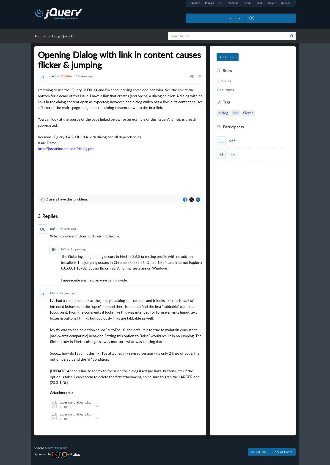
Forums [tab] (234, 18)
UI (220, 3)
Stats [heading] (227, 70)
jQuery (195, 3)
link (236, 112)
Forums (40, 36)
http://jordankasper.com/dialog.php (66, 148)
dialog (223, 112)
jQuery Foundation (55, 448)
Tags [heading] (226, 102)
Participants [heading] (233, 126)
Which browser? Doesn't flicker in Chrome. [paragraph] (85, 236)
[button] (252, 18)
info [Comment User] (63, 249)
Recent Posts (283, 452)
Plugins (209, 3)
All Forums (259, 452)
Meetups (233, 3)
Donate (285, 3)
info (53, 76)
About (271, 3)
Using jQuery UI (63, 36)
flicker (248, 112)
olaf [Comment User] (52, 229)
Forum (247, 3)
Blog (259, 3)
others (76, 454)
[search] (232, 36)
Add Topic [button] (228, 57)
